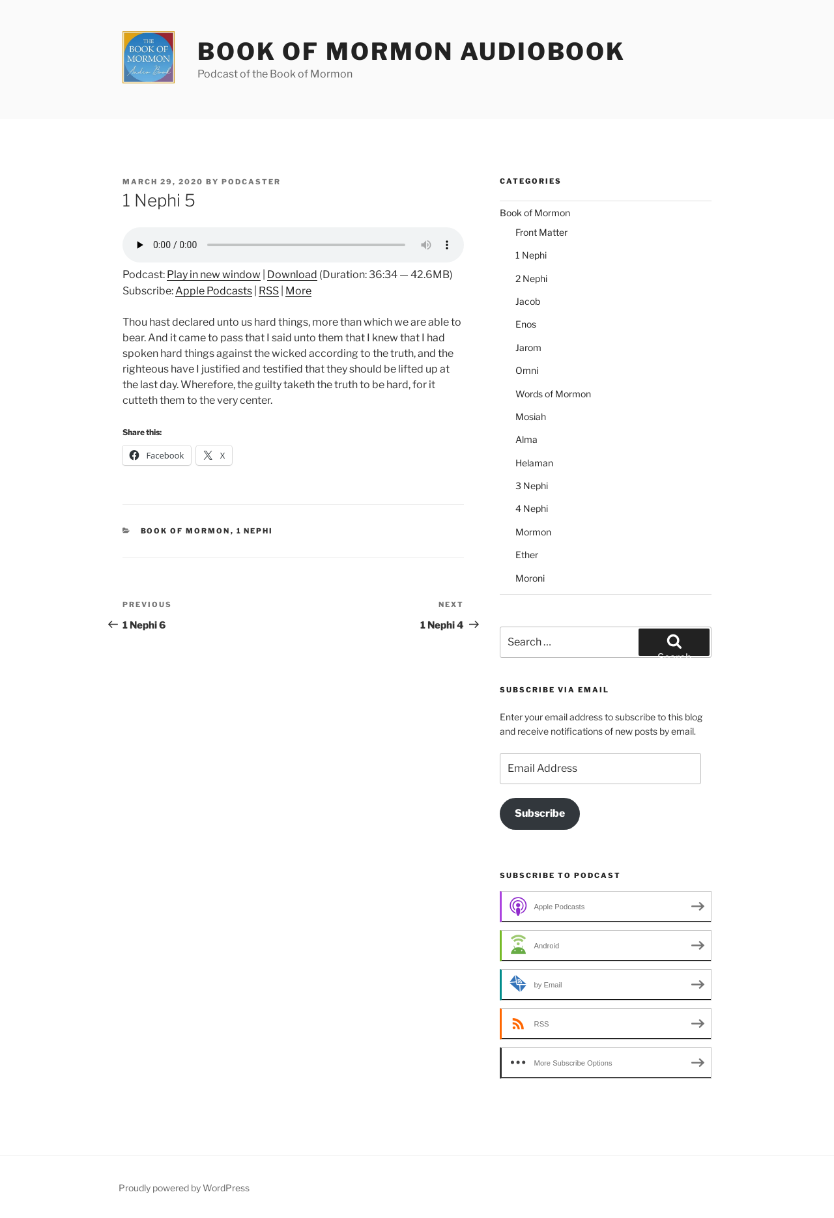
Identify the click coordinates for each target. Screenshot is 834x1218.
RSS (269, 291)
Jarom (528, 347)
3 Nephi (531, 485)
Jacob (527, 301)
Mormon (533, 531)
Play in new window (214, 274)
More (298, 291)
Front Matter (541, 232)
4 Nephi (531, 508)
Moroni (530, 578)
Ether (526, 554)
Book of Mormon (186, 530)
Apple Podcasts (213, 291)
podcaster (251, 181)
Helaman (534, 462)
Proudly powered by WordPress (184, 1187)
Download (292, 274)
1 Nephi (255, 530)
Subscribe (540, 813)
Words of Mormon (553, 393)
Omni (526, 370)
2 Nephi (531, 278)
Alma (526, 439)
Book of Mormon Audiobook (411, 51)
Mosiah (530, 416)
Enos (525, 324)
